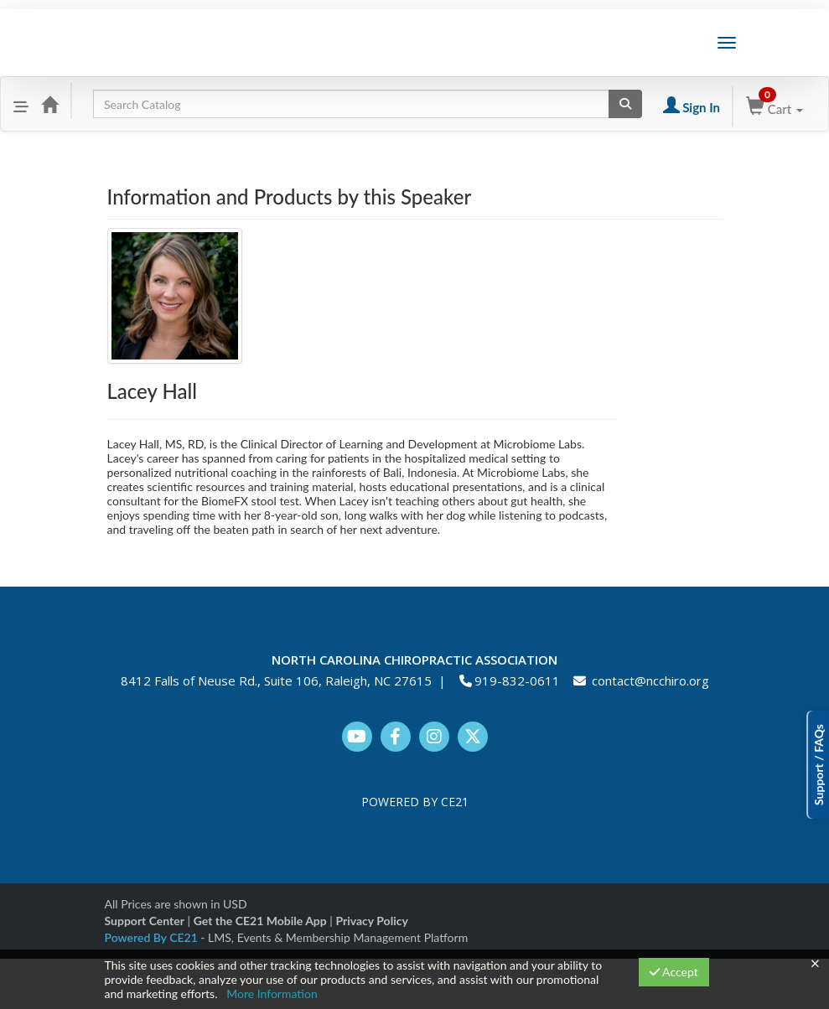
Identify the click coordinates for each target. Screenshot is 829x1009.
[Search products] (625, 104)
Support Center (144, 920)
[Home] (49, 104)
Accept (674, 972)
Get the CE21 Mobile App (260, 920)
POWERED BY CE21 (415, 802)
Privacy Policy (371, 920)
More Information (272, 993)
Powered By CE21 (153, 937)
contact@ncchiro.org (650, 680)
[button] (21, 104)
